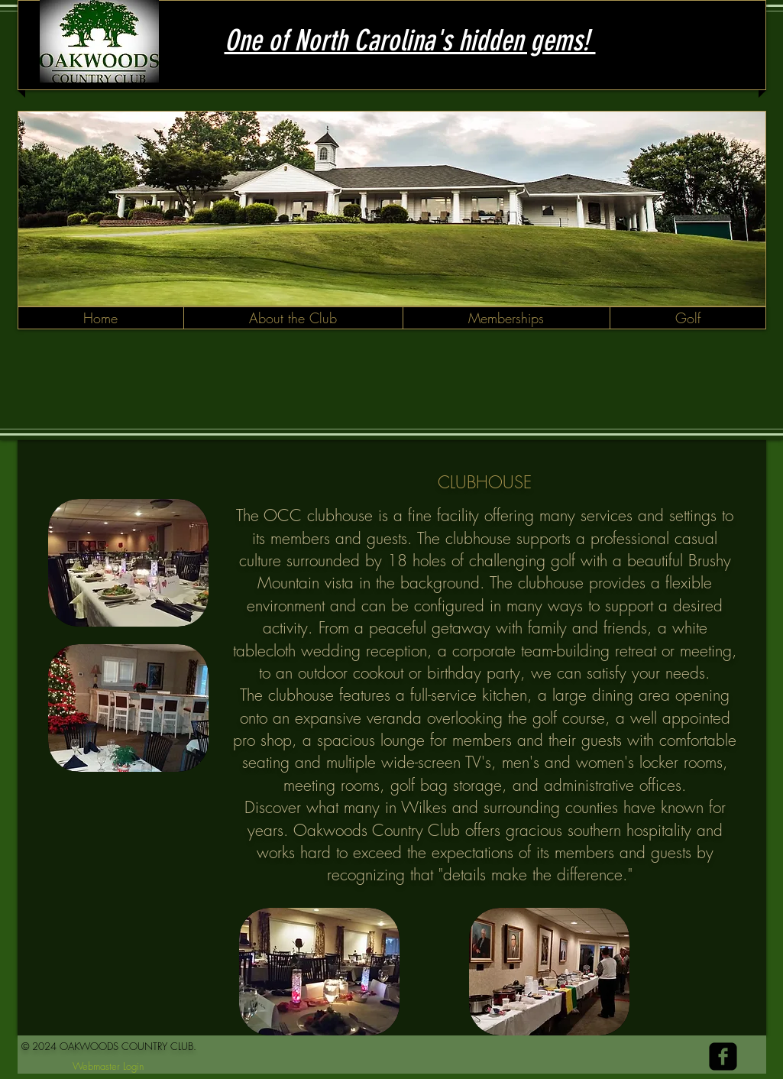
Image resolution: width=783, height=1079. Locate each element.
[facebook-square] (723, 1056)
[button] (293, 318)
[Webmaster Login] (108, 1066)
